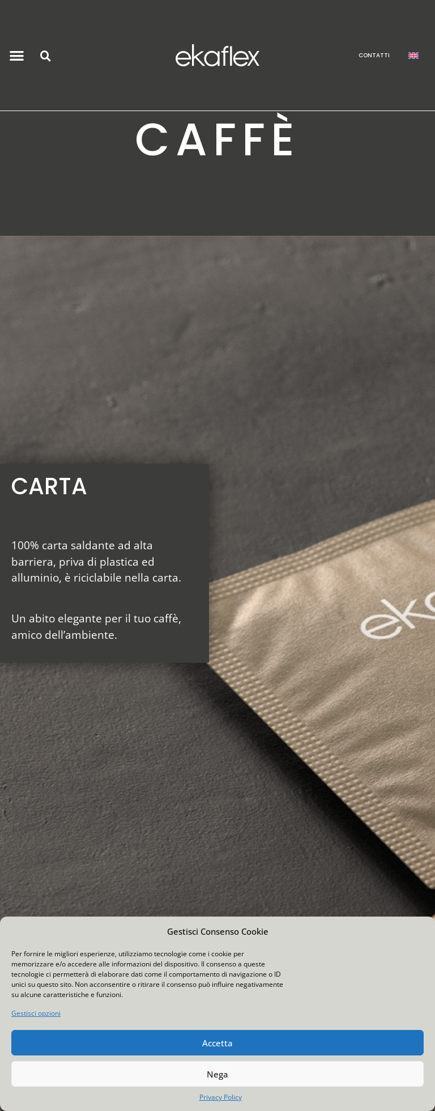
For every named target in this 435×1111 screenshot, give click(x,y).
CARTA (49, 486)
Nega (217, 1074)
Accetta (217, 1043)
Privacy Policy (220, 1097)
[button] (17, 55)
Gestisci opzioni (36, 1013)
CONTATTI (374, 55)
